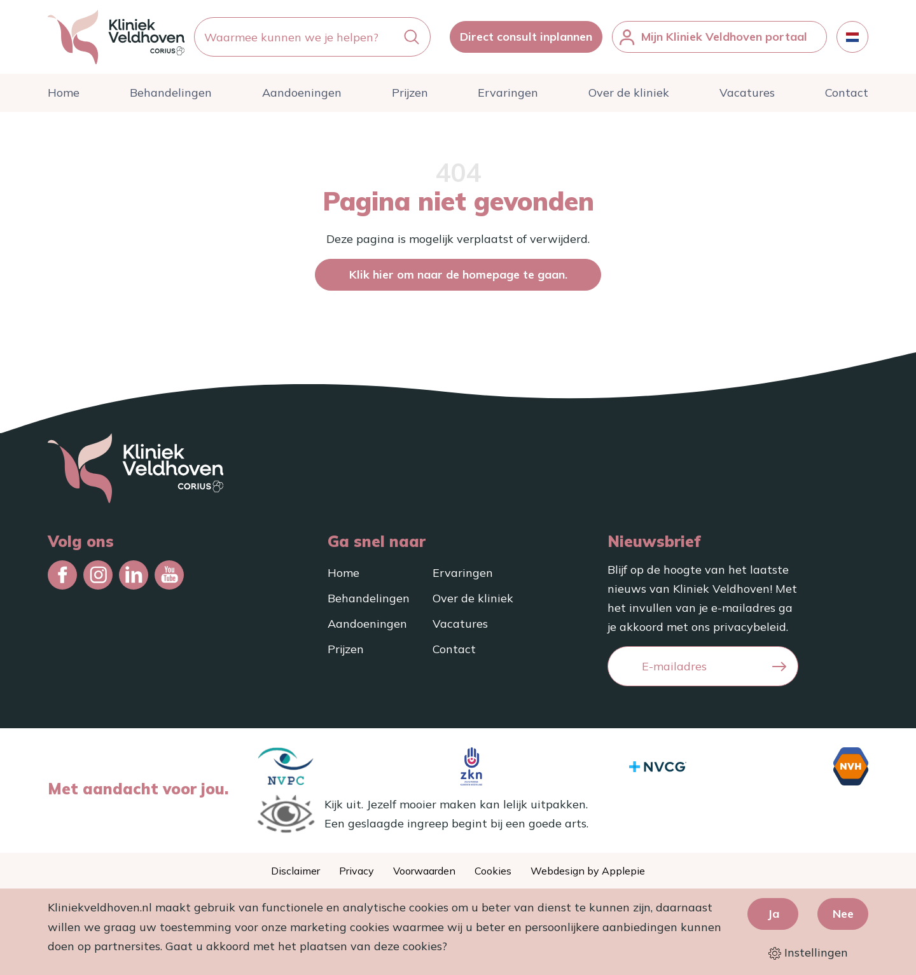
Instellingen (808, 952)
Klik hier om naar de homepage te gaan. (458, 274)
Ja (773, 913)
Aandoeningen (302, 92)
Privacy (356, 870)
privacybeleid (749, 626)
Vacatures (747, 92)
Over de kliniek (628, 92)
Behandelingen (171, 92)
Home (64, 92)
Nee (843, 913)
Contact (846, 92)
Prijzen (410, 92)
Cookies (493, 870)
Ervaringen (508, 92)
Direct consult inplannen (526, 36)
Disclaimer (295, 870)
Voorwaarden (424, 870)
